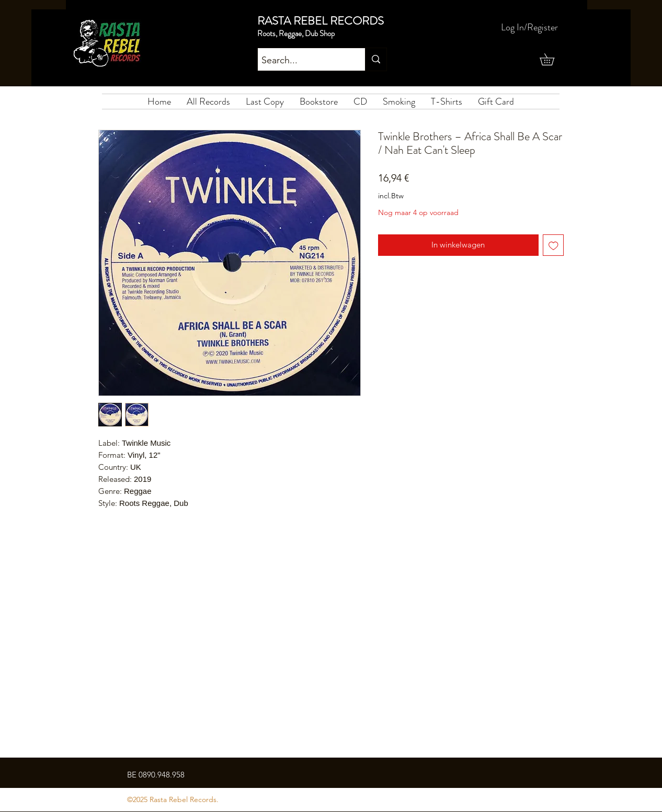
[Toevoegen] (553, 245)
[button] (553, 59)
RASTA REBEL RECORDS (320, 21)
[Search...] (302, 60)
